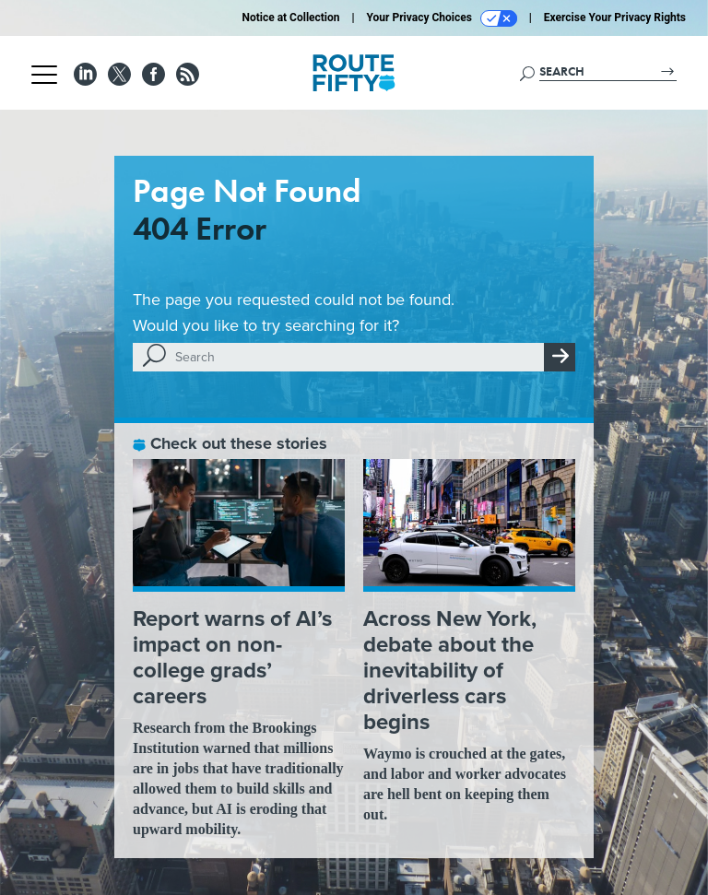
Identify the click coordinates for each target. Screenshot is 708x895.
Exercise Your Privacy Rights (615, 17)
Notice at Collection (290, 17)
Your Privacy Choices (442, 18)
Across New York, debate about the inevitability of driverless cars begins (450, 669)
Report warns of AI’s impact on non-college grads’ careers (232, 657)
